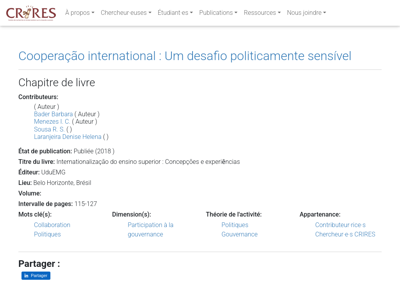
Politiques (47, 234)
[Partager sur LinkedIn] (35, 276)
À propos (77, 14)
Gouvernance (239, 234)
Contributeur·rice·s (340, 225)
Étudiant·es (173, 14)
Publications (216, 14)
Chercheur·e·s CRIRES (345, 234)
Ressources (260, 14)
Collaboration (52, 225)
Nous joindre (304, 14)
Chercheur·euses (124, 14)
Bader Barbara (53, 114)
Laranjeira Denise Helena (68, 136)
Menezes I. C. (52, 121)
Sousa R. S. (49, 129)
